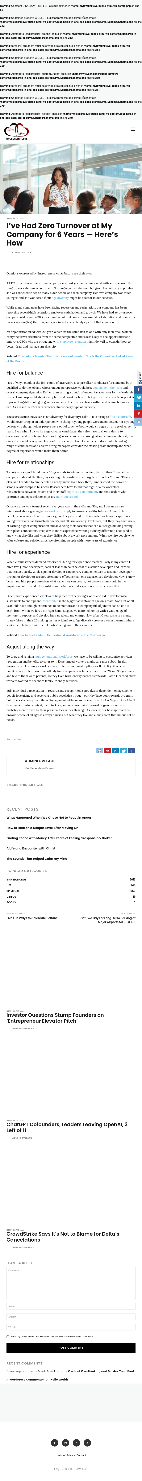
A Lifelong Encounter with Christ (30, 848)
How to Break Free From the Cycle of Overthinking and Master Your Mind (80, 1371)
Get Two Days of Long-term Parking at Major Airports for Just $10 (108, 920)
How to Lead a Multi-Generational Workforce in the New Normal (62, 635)
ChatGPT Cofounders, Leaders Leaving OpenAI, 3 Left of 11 (66, 1127)
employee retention (73, 341)
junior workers (50, 511)
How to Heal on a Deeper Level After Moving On (42, 828)
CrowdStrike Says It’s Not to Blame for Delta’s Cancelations (62, 1237)
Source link (13, 739)
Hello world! (59, 1379)
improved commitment (81, 492)
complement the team (107, 387)
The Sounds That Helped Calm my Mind (36, 859)
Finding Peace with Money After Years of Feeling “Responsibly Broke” (59, 838)
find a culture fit (120, 417)
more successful (67, 496)
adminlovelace (21, 252)
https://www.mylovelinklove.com (39, 768)
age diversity (60, 298)
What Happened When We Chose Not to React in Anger (48, 817)
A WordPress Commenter (25, 1379)
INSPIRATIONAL (15, 219)
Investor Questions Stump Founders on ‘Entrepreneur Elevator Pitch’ (55, 1018)
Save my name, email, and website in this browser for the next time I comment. (52, 1336)
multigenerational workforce (54, 656)
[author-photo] (9, 1029)
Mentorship (50, 601)
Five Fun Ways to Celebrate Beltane (32, 918)
